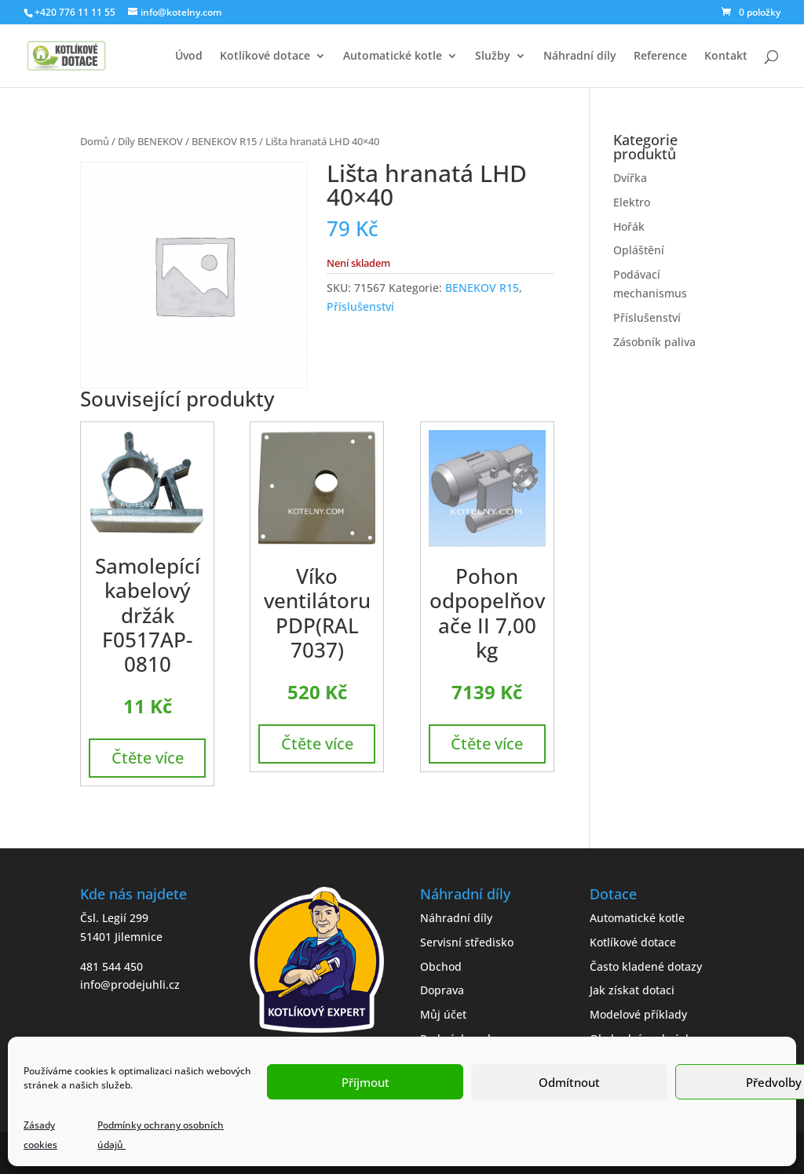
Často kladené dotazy (646, 966)
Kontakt (725, 56)
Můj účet (443, 1014)
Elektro (631, 202)
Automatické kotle (392, 56)
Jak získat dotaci (632, 990)
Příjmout (365, 1082)
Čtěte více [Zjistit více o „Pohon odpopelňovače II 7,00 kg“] (487, 743)
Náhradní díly (579, 56)
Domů (94, 141)
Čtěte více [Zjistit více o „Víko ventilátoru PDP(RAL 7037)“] (317, 743)
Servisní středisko (466, 942)
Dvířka (630, 177)
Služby (492, 56)
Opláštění (638, 249)
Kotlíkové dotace (265, 56)
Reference (660, 56)
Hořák (629, 226)
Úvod (189, 56)
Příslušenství (360, 306)
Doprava (442, 990)
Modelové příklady (638, 1014)
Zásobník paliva (654, 341)
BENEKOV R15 (224, 141)
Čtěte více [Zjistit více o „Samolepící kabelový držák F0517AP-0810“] (147, 757)
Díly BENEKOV (150, 141)
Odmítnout (569, 1082)
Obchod (441, 966)
